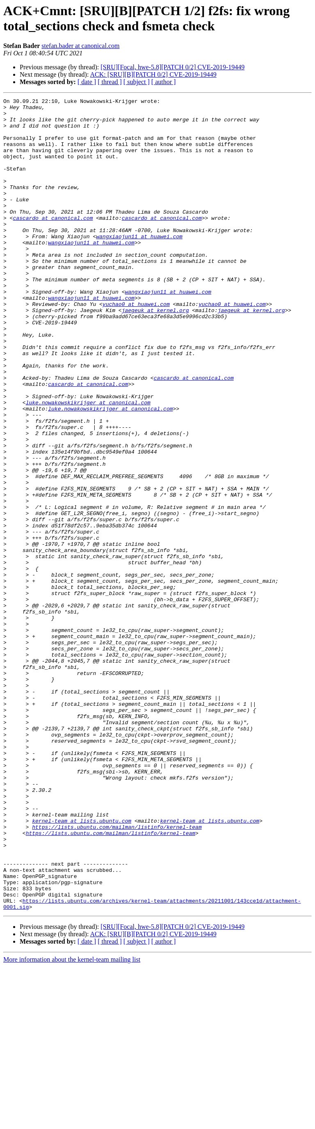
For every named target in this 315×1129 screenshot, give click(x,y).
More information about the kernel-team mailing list (71, 1121)
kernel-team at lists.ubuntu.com (81, 965)
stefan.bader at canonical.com (80, 45)
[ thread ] (110, 81)
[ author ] (163, 81)
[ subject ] (136, 81)
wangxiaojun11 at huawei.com (139, 264)
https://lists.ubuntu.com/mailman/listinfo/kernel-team (116, 973)
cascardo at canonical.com (53, 242)
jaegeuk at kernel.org (155, 353)
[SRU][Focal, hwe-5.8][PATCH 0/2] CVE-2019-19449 (172, 67)
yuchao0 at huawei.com (136, 345)
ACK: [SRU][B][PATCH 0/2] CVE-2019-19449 (153, 74)
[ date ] (87, 81)
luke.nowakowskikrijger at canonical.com (88, 464)
